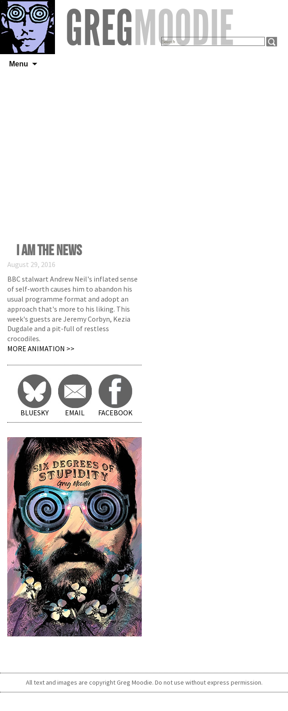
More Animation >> (40, 348)
